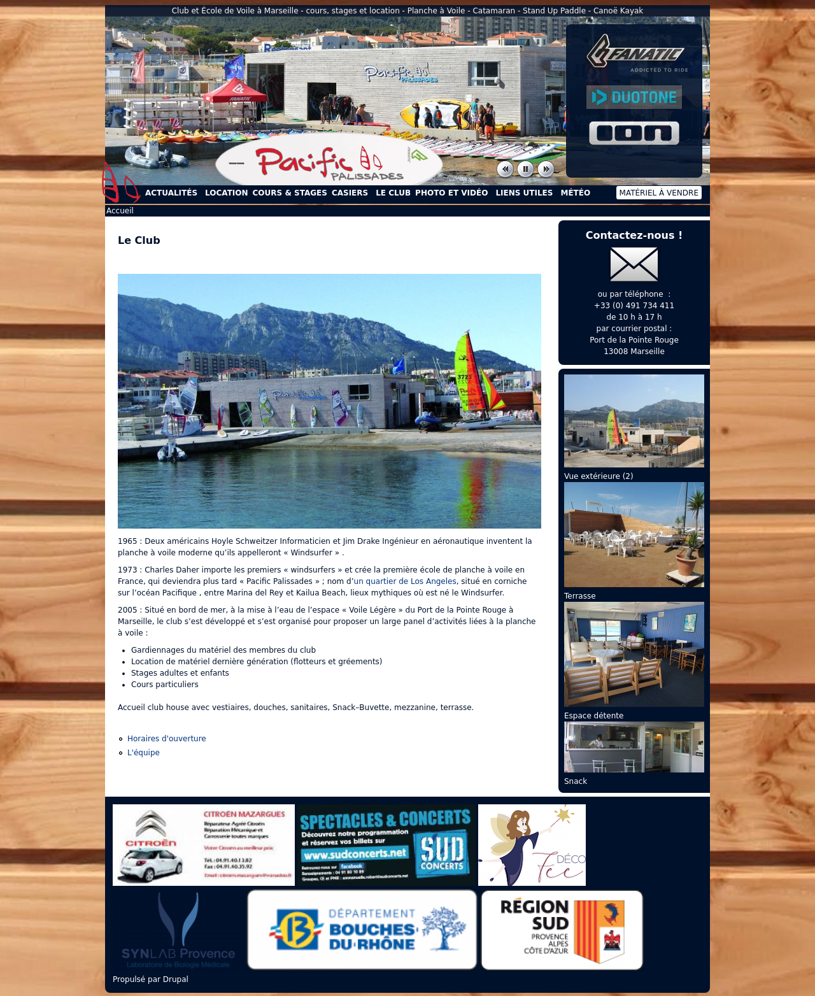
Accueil (121, 182)
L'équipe (143, 752)
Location (226, 193)
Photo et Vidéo (451, 193)
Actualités (171, 193)
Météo (575, 193)
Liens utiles (524, 193)
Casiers (350, 193)
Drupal (175, 979)
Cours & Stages (290, 193)
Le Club (393, 193)
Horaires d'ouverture (166, 738)
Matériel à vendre (659, 193)
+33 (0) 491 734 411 (634, 305)
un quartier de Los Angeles (405, 581)
